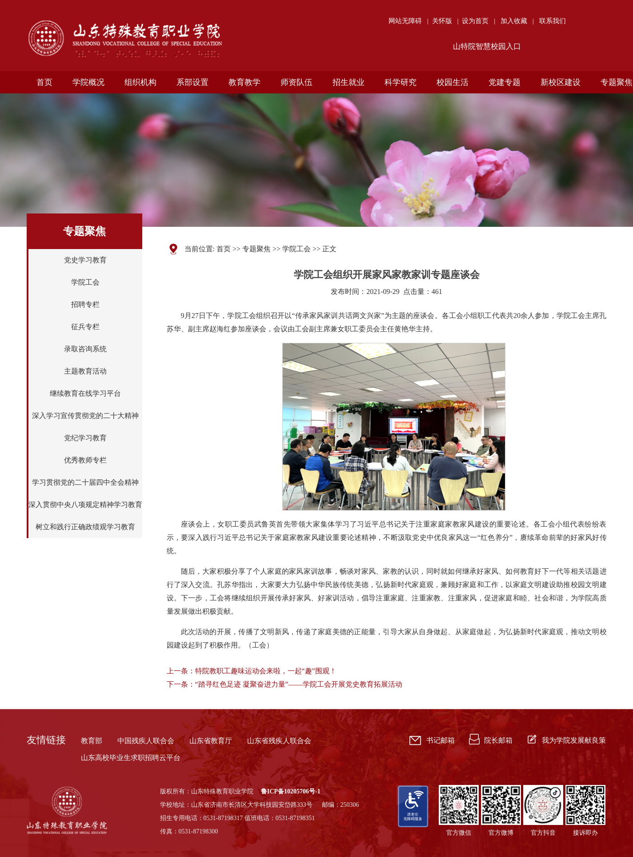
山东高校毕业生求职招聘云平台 (130, 757)
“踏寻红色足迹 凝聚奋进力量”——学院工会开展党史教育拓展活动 (298, 684)
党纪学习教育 (85, 438)
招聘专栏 (85, 304)
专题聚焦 (256, 249)
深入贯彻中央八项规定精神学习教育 (85, 504)
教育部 (91, 740)
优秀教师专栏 (85, 460)
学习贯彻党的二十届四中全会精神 (85, 482)
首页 (223, 249)
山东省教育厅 (210, 740)
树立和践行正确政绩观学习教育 (85, 527)
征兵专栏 (85, 326)
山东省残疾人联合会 (279, 740)
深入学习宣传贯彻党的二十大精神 (85, 415)
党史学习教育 (85, 260)
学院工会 (85, 282)
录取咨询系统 (85, 349)
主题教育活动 (85, 371)
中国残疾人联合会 (145, 740)
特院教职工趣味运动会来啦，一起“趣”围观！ (266, 671)
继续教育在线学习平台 (85, 393)
